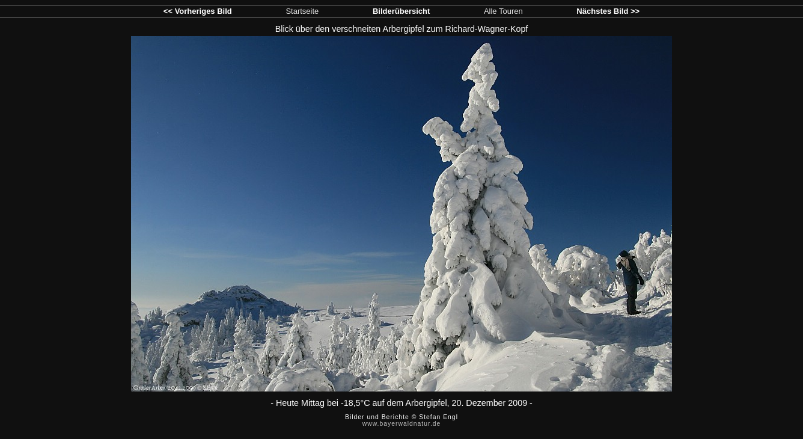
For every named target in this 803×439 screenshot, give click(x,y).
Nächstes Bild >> (608, 11)
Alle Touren (503, 11)
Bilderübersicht (401, 11)
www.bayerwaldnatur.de (401, 423)
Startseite (302, 11)
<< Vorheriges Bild (197, 11)
